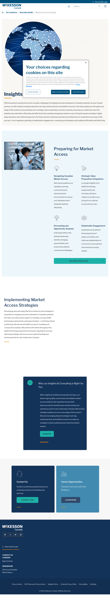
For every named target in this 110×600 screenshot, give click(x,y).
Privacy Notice (17, 584)
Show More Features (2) (86, 261)
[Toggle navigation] (105, 6)
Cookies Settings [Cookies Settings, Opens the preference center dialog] (33, 92)
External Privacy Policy (69, 584)
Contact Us (47, 434)
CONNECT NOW (27, 500)
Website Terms (53, 584)
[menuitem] (99, 1)
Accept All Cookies (78, 92)
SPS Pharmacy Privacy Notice (35, 584)
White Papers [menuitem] (7, 572)
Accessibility (83, 584)
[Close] (85, 62)
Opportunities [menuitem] (7, 561)
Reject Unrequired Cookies (60, 92)
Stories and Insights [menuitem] (9, 570)
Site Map (93, 584)
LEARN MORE (70, 500)
